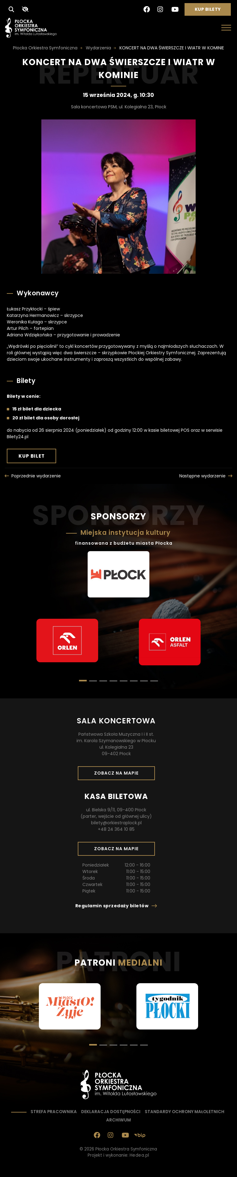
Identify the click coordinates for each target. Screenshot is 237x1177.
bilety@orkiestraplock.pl (116, 823)
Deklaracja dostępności (110, 1112)
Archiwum (118, 1120)
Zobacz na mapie (118, 775)
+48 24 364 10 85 (116, 829)
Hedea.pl (139, 1155)
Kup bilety (210, 11)
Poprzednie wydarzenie (36, 476)
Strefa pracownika (54, 1112)
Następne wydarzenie (202, 476)
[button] (93, 680)
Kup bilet (37, 457)
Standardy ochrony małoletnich (184, 1112)
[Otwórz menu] (226, 28)
